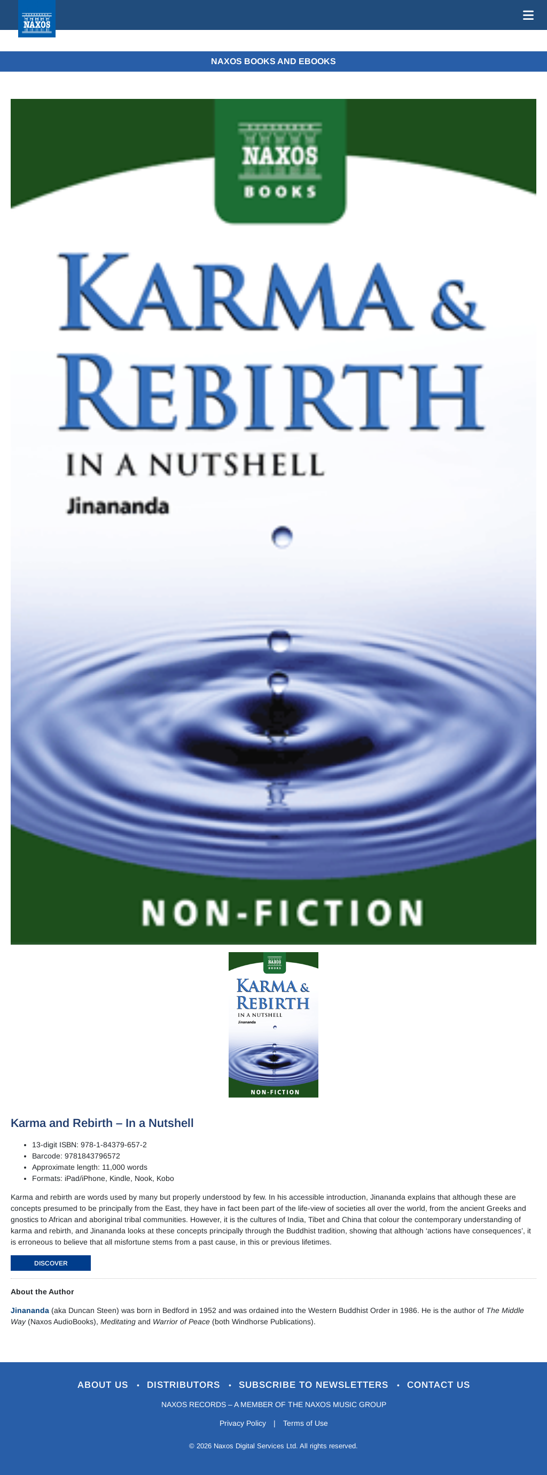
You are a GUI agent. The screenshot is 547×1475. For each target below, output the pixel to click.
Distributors (185, 1385)
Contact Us (438, 1385)
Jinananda (30, 1310)
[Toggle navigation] (526, 15)
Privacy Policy (243, 1423)
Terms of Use (305, 1423)
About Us (104, 1385)
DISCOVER (51, 1263)
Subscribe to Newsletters (315, 1385)
